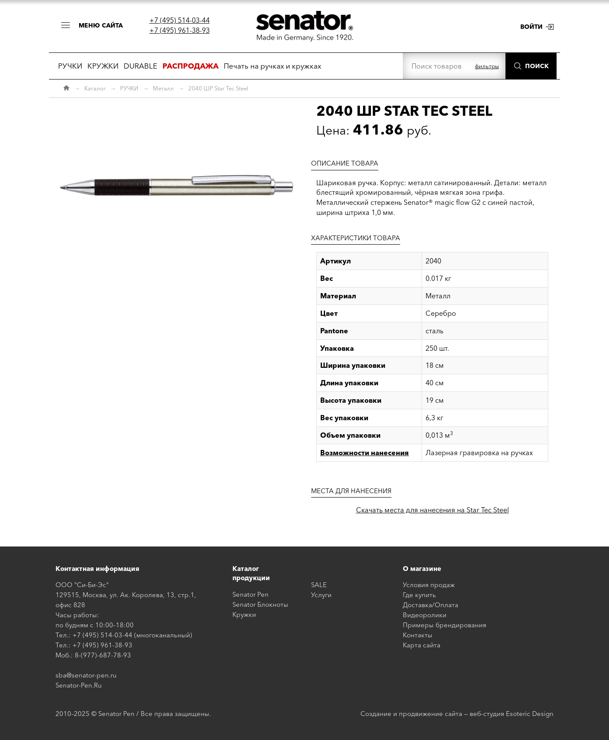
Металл (163, 88)
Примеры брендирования (444, 625)
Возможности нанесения (364, 452)
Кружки (244, 614)
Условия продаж (429, 585)
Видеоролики (424, 615)
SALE (319, 585)
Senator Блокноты (260, 604)
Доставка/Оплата (430, 605)
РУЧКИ (70, 65)
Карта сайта (421, 645)
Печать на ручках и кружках (272, 65)
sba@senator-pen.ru (86, 675)
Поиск (537, 66)
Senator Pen (250, 594)
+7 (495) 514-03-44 (179, 20)
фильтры (487, 65)
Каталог (95, 88)
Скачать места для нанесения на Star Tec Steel (432, 509)
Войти (531, 27)
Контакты (418, 635)
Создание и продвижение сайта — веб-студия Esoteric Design (457, 713)
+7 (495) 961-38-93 (179, 30)
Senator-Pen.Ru (78, 685)
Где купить (419, 595)
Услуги (321, 595)
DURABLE (140, 65)
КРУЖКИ (102, 65)
